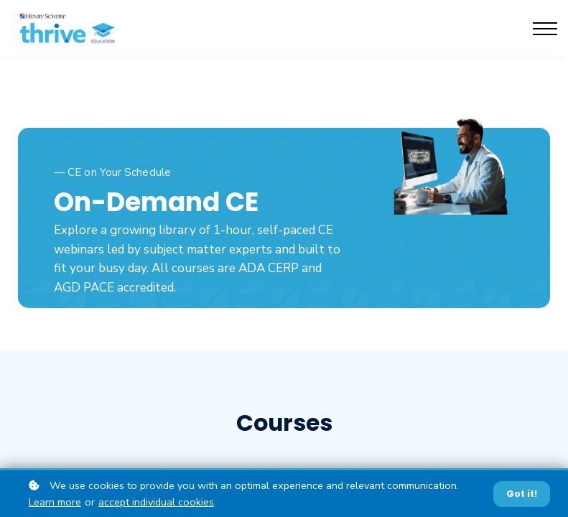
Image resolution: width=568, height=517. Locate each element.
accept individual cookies (156, 502)
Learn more (55, 502)
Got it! (521, 494)
